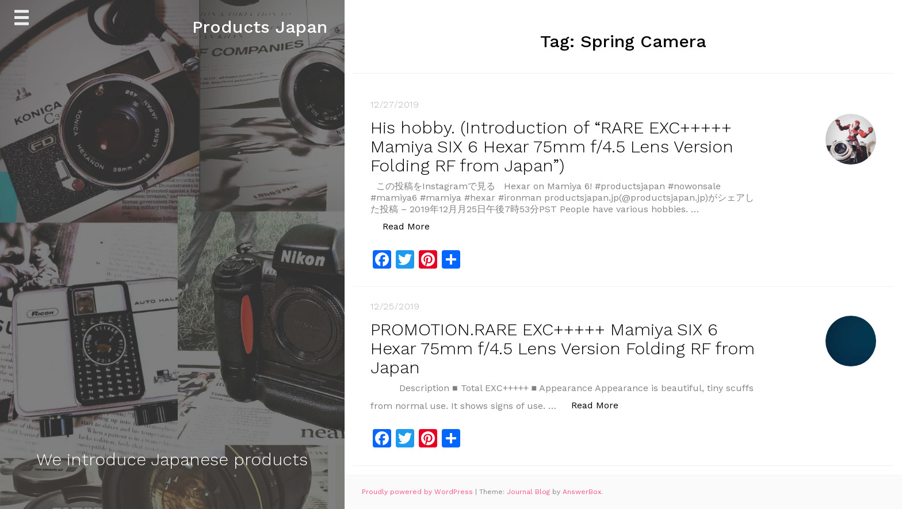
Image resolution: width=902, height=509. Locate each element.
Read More (412, 226)
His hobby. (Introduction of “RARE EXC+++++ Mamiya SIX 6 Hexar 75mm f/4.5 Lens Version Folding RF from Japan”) (551, 146)
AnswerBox (582, 492)
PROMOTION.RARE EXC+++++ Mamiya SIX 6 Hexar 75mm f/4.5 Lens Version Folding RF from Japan (562, 348)
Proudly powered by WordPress (418, 492)
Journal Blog (529, 492)
